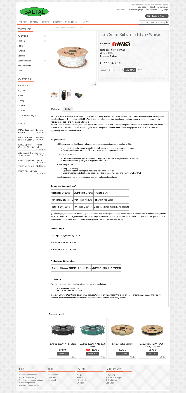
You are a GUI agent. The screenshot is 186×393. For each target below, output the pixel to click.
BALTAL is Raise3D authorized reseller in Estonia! (31, 138)
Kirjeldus (55, 109)
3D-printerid (23, 36)
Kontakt (57, 22)
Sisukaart (52, 377)
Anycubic (22, 90)
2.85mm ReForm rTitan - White (71, 28)
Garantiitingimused (27, 383)
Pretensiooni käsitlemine (29, 385)
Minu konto (121, 9)
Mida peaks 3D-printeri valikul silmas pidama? (31, 154)
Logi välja (164, 9)
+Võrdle (140, 69)
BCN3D (21, 95)
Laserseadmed (24, 61)
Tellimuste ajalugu (135, 9)
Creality (21, 100)
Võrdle (73, 357)
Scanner (21, 56)
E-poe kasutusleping (27, 377)
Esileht (55, 28)
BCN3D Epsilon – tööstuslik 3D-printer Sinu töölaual (30, 146)
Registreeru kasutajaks (158, 7)
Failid (68, 109)
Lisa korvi (130, 70)
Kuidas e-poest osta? (28, 375)
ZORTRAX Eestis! (26, 166)
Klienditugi (81, 380)
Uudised (45, 22)
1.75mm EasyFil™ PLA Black (63, 343)
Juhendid (52, 380)
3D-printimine (72, 22)
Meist (86, 22)
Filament (21, 41)
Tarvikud (21, 51)
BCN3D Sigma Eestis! (27, 171)
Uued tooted (53, 375)
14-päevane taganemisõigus (31, 380)
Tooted (34, 22)
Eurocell (21, 110)
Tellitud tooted (151, 9)
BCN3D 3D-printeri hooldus (30, 160)
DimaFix (21, 105)
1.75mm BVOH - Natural (122, 343)
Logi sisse (142, 7)
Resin (20, 46)
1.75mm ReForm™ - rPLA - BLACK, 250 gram (152, 345)
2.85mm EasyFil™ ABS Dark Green (92, 345)
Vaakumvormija (24, 66)
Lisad (20, 71)
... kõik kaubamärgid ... (28, 115)
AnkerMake (23, 85)
